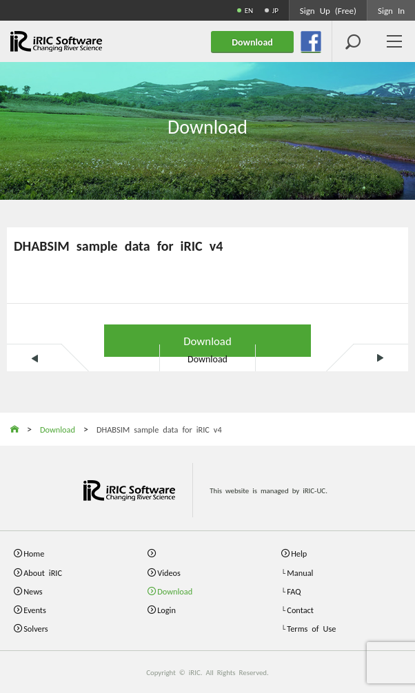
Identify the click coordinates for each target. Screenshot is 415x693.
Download (207, 340)
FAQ (294, 590)
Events (34, 609)
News (33, 590)
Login (166, 609)
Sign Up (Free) (328, 10)
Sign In (391, 10)
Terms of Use (311, 627)
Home (33, 552)
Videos (169, 572)
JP (275, 10)
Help (299, 552)
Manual (300, 572)
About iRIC (42, 572)
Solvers (35, 627)
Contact (300, 609)
